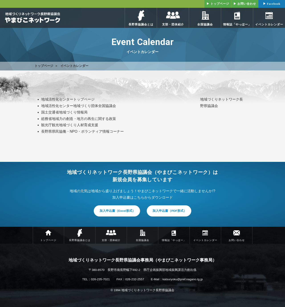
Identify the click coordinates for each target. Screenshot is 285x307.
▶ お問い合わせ (244, 3)
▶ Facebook (272, 3)
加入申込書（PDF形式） (170, 210)
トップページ (44, 66)
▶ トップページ (217, 3)
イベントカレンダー (74, 66)
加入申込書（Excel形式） (118, 210)
